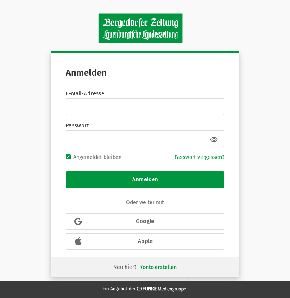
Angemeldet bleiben (94, 157)
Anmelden (145, 179)
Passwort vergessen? (199, 157)
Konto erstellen (158, 267)
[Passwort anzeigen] (213, 139)
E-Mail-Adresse (85, 93)
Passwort (77, 125)
